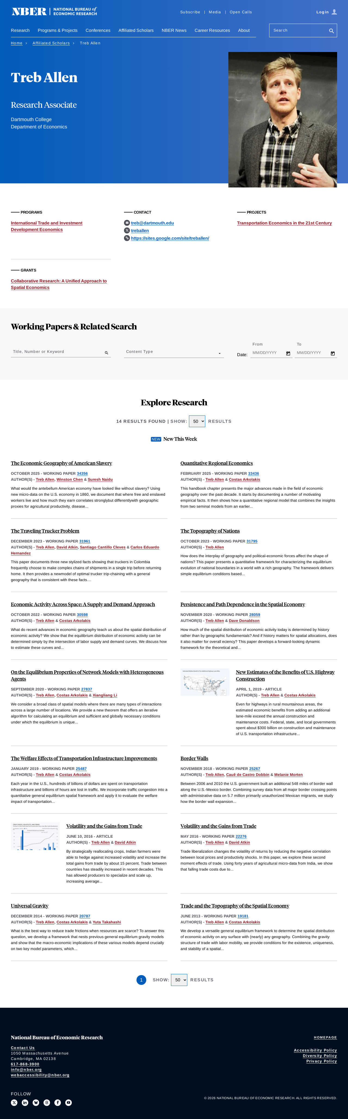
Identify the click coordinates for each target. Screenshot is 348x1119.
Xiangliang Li (105, 695)
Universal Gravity (29, 905)
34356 (82, 473)
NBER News (174, 30)
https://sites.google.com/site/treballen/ (170, 238)
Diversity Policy (320, 1055)
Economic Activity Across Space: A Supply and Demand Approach (83, 604)
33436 (253, 473)
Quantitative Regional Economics (217, 463)
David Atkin (67, 547)
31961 (84, 541)
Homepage (325, 1037)
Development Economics (37, 229)
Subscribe (190, 12)
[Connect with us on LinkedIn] (25, 1102)
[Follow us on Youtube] (68, 1102)
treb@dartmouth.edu (152, 223)
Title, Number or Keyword (38, 351)
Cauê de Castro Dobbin (247, 774)
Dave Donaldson (244, 620)
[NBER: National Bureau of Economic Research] (59, 14)
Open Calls (241, 12)
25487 (81, 768)
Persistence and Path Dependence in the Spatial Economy (243, 604)
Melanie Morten (288, 774)
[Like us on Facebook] (57, 1102)
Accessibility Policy (315, 1050)
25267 (254, 768)
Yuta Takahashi (107, 922)
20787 (84, 916)
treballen (140, 230)
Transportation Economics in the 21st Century (284, 223)
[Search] (331, 31)
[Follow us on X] (14, 1102)
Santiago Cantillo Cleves (103, 547)
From (262, 344)
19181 (243, 916)
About (244, 30)
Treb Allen (45, 479)
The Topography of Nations (210, 530)
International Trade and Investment (46, 223)
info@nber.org (26, 1069)
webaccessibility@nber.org (40, 1075)
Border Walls (194, 758)
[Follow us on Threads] (47, 1102)
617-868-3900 (25, 1064)
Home (17, 43)
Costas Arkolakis (244, 479)
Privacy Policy (321, 1061)
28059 (254, 614)
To (304, 344)
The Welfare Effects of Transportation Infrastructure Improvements (84, 758)
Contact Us (23, 1048)
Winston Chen (70, 479)
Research (20, 30)
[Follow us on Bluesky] (36, 1102)
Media (215, 12)
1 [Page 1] (141, 980)
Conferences (98, 30)
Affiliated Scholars (136, 30)
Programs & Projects (57, 30)
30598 (82, 614)
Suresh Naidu (100, 479)
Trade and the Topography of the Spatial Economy (235, 905)
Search (281, 30)
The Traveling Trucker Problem (45, 530)
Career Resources (212, 30)
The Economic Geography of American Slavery (61, 463)
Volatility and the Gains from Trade (104, 825)
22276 (241, 836)
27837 (86, 689)
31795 (252, 541)
